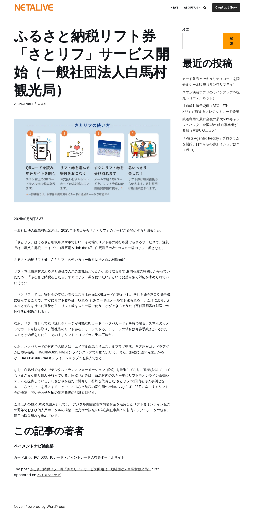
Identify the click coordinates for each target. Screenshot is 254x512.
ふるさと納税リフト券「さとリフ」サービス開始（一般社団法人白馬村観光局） (90, 469)
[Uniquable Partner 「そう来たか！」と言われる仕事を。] (34, 8)
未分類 (42, 104)
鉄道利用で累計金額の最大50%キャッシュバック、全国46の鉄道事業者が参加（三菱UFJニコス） (211, 125)
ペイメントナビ (49, 475)
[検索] (204, 7)
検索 (185, 29)
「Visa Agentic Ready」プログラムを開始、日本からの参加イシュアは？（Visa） (211, 144)
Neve (18, 506)
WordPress (56, 506)
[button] (199, 7)
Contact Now (226, 7)
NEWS (174, 8)
